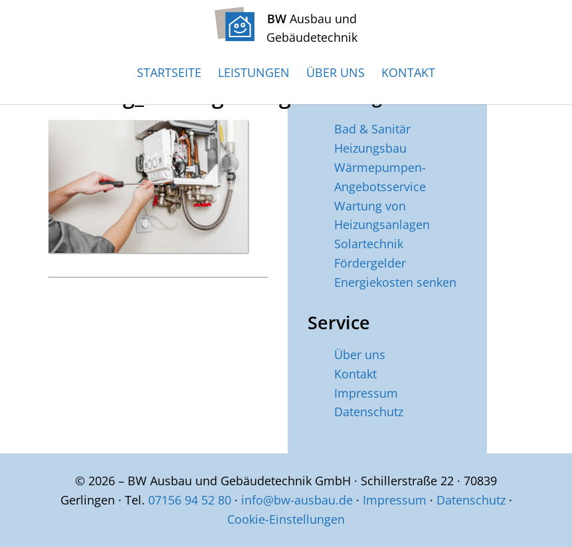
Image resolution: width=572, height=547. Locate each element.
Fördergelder (370, 263)
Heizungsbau (370, 148)
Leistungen (254, 72)
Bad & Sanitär (372, 129)
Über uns (335, 72)
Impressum (366, 393)
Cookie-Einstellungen (286, 519)
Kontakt (408, 72)
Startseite (169, 72)
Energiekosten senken (395, 282)
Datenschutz (368, 412)
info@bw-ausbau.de (297, 500)
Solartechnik (368, 244)
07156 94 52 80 (189, 500)
